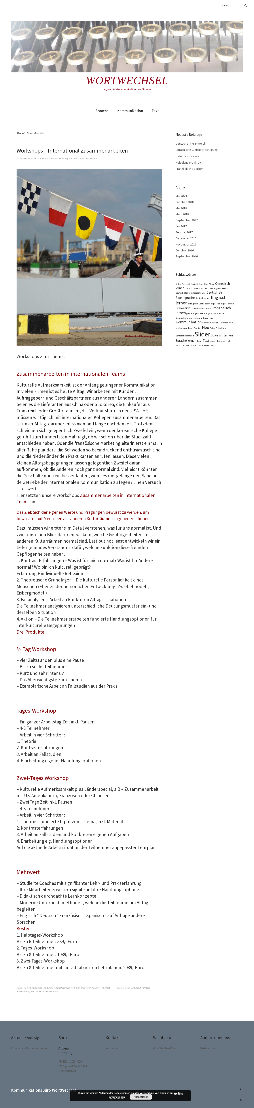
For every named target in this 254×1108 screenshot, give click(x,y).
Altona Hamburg (65, 1050)
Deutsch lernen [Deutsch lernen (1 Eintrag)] (202, 298)
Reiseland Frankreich (189, 162)
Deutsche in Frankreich (191, 143)
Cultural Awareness (140, 987)
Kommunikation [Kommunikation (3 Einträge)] (189, 322)
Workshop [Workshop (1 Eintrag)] (191, 345)
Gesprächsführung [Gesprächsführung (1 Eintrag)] (185, 318)
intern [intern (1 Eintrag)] (197, 318)
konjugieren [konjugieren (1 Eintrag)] (182, 328)
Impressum (113, 1048)
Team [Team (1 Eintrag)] (199, 341)
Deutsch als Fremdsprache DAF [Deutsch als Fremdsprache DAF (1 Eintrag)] (191, 292)
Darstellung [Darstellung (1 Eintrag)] (211, 288)
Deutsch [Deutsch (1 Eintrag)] (226, 288)
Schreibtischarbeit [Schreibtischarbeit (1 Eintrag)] (185, 335)
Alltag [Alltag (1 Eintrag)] (178, 284)
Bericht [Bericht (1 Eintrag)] (194, 284)
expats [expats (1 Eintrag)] (224, 303)
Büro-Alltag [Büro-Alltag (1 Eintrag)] (208, 284)
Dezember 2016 (186, 238)
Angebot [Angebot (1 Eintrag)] (186, 284)
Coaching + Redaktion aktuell (30, 1048)
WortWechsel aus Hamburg (55, 158)
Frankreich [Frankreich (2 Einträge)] (183, 308)
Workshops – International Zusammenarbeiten (72, 150)
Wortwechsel (127, 80)
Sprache (102, 110)
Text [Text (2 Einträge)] (206, 340)
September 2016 (187, 256)
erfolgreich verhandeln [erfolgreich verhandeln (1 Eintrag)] (199, 303)
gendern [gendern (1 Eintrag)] (190, 313)
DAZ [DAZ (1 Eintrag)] (219, 288)
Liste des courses (187, 156)
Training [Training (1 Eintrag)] (221, 341)
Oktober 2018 (185, 202)
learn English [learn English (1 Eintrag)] (194, 328)
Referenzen (208, 1048)
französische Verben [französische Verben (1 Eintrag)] (201, 308)
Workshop (81, 987)
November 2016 (186, 244)
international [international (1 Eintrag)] (207, 318)
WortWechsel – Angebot (98, 987)
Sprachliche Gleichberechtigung (197, 150)
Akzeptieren (140, 1097)
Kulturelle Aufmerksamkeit (57, 987)
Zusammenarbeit (50, 991)
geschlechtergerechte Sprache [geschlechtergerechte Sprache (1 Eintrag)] (209, 313)
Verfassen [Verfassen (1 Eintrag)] (180, 345)
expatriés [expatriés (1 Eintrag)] (215, 303)
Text (155, 110)
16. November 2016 (26, 158)
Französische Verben (189, 169)
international (23, 991)
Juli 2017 (181, 226)
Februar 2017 (184, 232)
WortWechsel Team (165, 1048)
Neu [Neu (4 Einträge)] (205, 327)
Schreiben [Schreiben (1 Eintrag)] (221, 328)
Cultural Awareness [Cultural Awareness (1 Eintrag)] (195, 288)
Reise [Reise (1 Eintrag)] (212, 328)
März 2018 (182, 214)
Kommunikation (130, 110)
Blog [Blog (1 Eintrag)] (201, 284)
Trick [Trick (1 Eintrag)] (228, 341)
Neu (73, 987)
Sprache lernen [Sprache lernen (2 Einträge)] (186, 340)
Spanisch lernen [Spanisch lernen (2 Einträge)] (222, 335)
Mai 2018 (181, 208)
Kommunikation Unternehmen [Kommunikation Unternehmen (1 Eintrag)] (217, 322)
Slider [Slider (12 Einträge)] (202, 334)
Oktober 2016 (185, 250)
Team (38, 991)
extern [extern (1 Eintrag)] (231, 303)
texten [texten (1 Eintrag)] (213, 341)
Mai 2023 (181, 196)
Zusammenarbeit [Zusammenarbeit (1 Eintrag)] (205, 345)
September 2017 (187, 220)
